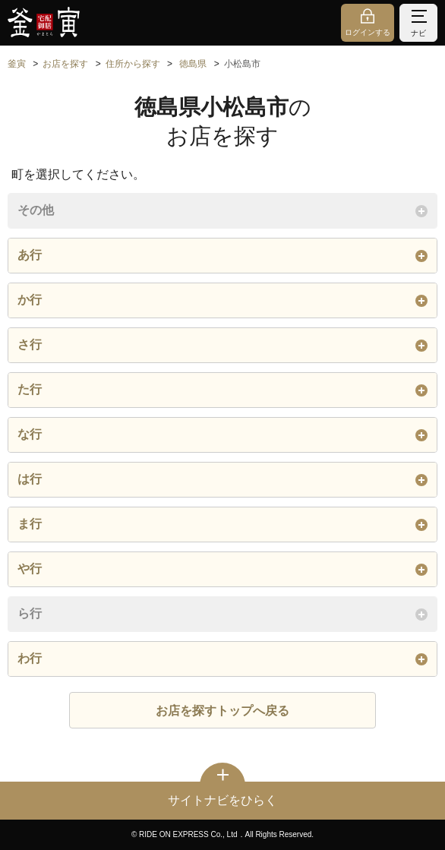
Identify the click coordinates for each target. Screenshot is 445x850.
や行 (222, 569)
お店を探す (65, 63)
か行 (222, 300)
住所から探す (133, 63)
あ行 (222, 255)
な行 (222, 434)
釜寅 (17, 63)
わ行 (222, 658)
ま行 (222, 524)
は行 (222, 479)
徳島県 (193, 63)
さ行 (222, 345)
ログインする (367, 32)
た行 (222, 390)
